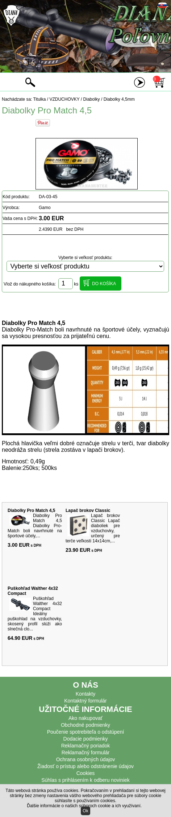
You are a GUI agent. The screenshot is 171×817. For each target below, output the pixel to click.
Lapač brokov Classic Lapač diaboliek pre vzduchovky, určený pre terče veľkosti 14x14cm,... (93, 528)
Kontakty (85, 694)
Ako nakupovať (85, 718)
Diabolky (91, 99)
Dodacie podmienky (85, 739)
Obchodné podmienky (85, 725)
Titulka (39, 99)
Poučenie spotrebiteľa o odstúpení (85, 732)
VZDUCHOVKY (64, 99)
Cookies (85, 773)
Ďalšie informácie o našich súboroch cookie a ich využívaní (84, 805)
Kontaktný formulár (85, 701)
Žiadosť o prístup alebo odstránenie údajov (85, 766)
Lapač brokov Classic (88, 510)
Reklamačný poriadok (85, 746)
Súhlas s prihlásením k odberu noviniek (85, 780)
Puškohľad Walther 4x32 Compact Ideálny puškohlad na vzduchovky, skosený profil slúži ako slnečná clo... (35, 613)
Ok (85, 810)
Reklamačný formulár (85, 752)
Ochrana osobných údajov (85, 759)
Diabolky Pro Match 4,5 (31, 510)
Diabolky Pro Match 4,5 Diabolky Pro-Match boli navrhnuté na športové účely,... (35, 525)
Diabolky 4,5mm (119, 99)
